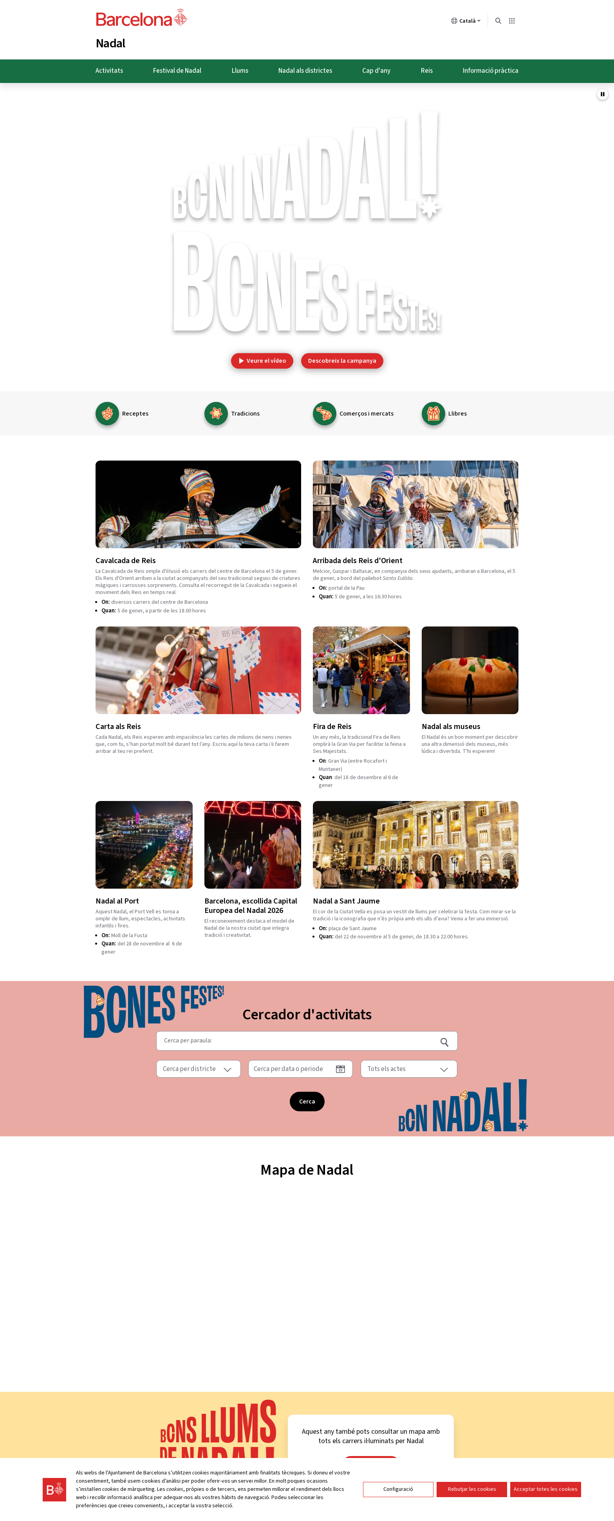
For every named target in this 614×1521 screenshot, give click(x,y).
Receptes (135, 411)
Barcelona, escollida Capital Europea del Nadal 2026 (250, 903)
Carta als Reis (118, 723)
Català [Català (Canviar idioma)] (466, 22)
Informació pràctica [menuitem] (490, 68)
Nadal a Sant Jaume (346, 898)
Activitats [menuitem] (109, 68)
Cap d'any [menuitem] (376, 68)
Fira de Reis (332, 723)
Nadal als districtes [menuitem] (305, 68)
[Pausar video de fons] (602, 91)
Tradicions (245, 411)
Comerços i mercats (367, 411)
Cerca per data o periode (288, 1066)
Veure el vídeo (262, 358)
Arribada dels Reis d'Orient (358, 558)
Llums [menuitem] (240, 68)
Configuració (398, 1489)
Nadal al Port (117, 898)
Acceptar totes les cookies (546, 1489)
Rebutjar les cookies (472, 1489)
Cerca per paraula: (188, 1036)
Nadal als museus (451, 723)
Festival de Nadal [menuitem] (177, 68)
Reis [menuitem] (427, 68)
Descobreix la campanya (342, 358)
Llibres (457, 411)
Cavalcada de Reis (126, 558)
